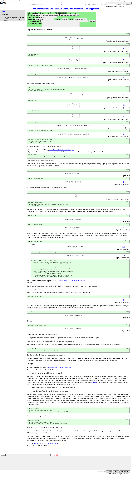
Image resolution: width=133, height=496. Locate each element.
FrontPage (5, 14)
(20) (123, 344)
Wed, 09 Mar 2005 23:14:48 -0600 (60, 156)
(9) (124, 130)
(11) (123, 181)
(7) (124, 109)
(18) (123, 315)
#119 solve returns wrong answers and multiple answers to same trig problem (14, 19)
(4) (124, 71)
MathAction (95, 399)
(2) (124, 50)
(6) (124, 98)
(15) (123, 237)
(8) (124, 121)
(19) (123, 331)
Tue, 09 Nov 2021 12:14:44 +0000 (45, 462)
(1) (28, 35)
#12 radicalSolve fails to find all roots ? (95, 4)
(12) (123, 190)
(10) (123, 139)
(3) (124, 61)
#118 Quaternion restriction (34, 4)
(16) (123, 257)
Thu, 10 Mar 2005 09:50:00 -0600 (70, 295)
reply (73, 156)
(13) (123, 204)
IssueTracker (61, 3)
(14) (123, 228)
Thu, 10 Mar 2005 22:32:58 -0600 (57, 383)
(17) (123, 266)
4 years (123, 4)
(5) (124, 80)
